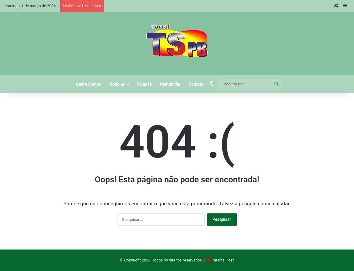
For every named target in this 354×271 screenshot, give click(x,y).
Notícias (117, 84)
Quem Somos (88, 84)
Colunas (144, 84)
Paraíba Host (222, 260)
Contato (195, 84)
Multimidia (170, 84)
